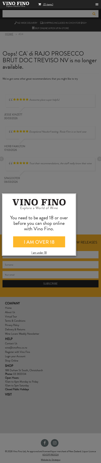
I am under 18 (39, 253)
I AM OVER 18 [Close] (39, 242)
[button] (46, 5)
